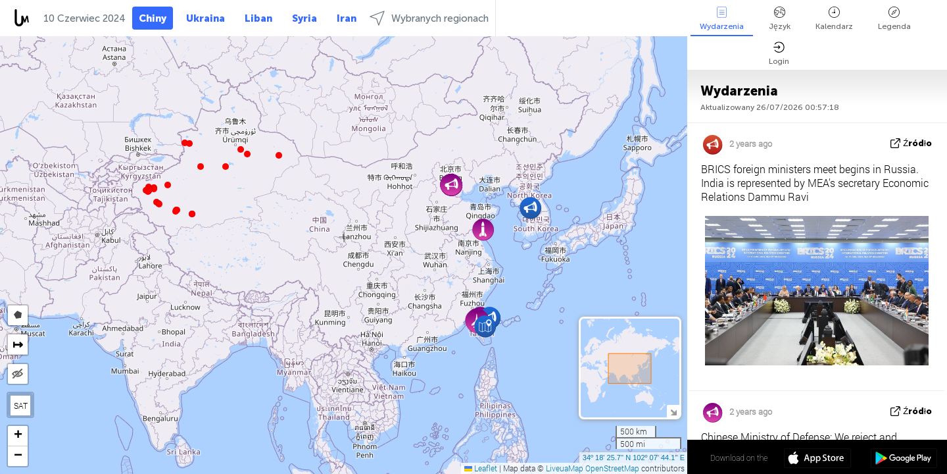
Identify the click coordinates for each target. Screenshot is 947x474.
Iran (346, 18)
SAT (21, 405)
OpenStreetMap (612, 468)
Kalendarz (834, 19)
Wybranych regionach (429, 18)
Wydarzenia (722, 19)
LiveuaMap (564, 468)
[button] (175, 211)
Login (779, 53)
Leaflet (480, 468)
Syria (304, 18)
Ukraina (205, 18)
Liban (258, 18)
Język (779, 19)
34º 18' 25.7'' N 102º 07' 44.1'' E (634, 457)
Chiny (152, 18)
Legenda (894, 19)
